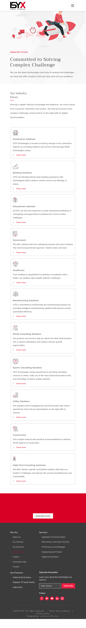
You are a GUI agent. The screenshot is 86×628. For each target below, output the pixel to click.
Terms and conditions (59, 620)
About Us (17, 546)
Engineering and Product (52, 561)
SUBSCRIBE (68, 595)
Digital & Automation (50, 566)
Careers (16, 566)
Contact (16, 576)
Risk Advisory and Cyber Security (56, 551)
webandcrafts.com (50, 625)
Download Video (20, 571)
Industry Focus (19, 561)
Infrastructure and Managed (54, 556)
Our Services (18, 551)
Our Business (18, 556)
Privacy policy (43, 622)
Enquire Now (43, 525)
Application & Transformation (54, 546)
